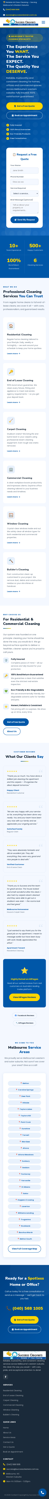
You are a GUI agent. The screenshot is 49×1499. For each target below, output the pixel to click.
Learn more (13, 353)
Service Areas (9, 1437)
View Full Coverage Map (24, 1248)
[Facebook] (5, 1376)
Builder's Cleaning (11, 1414)
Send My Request (24, 220)
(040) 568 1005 (12, 9)
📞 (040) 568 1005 (24, 1308)
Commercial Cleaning (13, 1405)
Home (6, 1427)
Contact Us (8, 1442)
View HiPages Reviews (24, 997)
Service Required (18, 188)
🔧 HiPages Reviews (24, 1023)
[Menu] (43, 22)
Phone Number (17, 177)
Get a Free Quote (24, 106)
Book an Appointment (24, 115)
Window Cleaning (11, 1410)
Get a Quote (9, 1447)
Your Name (15, 165)
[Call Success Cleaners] (42, 1492)
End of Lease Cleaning (13, 1395)
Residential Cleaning (12, 1390)
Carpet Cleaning (10, 1400)
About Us (12, 731)
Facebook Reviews (24, 1015)
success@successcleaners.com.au (21, 15)
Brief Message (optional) (21, 200)
